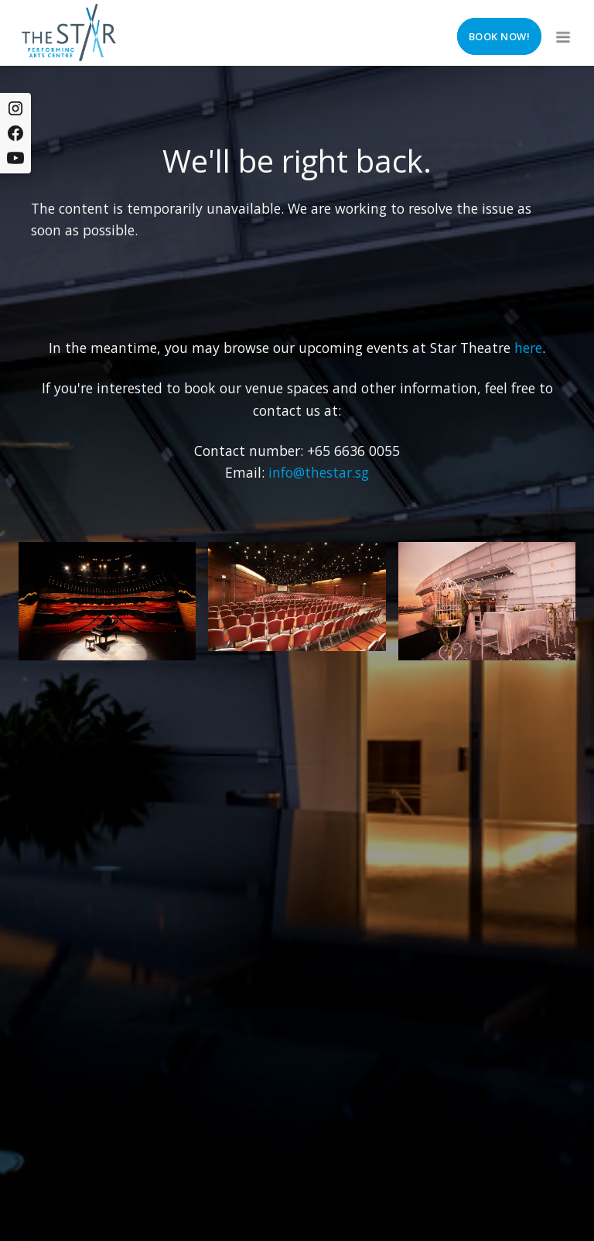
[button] (561, 32)
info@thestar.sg (318, 472)
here (528, 347)
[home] (69, 32)
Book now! (500, 36)
